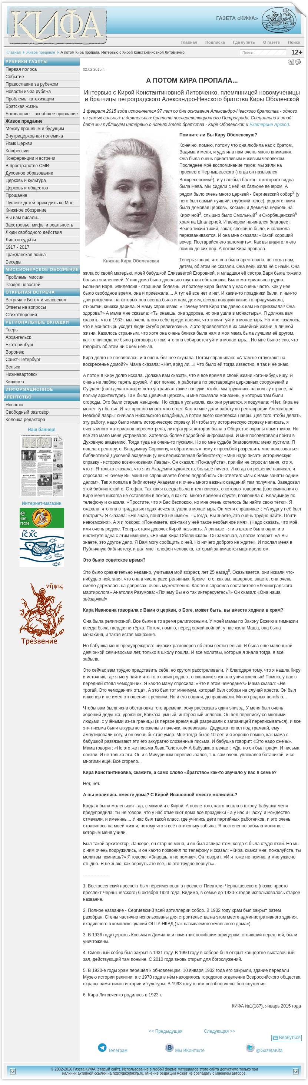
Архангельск (18, 337)
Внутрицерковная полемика (34, 136)
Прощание (16, 195)
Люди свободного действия (34, 232)
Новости (14, 404)
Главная (189, 42)
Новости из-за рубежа (28, 91)
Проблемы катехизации (30, 99)
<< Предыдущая (165, 1031)
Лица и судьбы (21, 239)
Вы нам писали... (23, 217)
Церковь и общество (27, 188)
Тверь (12, 330)
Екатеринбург (20, 344)
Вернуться (290, 1037)
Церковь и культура (26, 180)
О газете (271, 42)
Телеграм (117, 1050)
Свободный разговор (27, 412)
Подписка (215, 42)
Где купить (244, 42)
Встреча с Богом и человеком (36, 299)
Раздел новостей (23, 284)
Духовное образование (29, 173)
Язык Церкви (19, 143)
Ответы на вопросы (26, 307)
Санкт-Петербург (23, 359)
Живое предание (40, 52)
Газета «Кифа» (237, 18)
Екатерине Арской (269, 124)
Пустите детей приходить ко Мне (39, 202)
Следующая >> (219, 1031)
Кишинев (15, 381)
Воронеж (15, 352)
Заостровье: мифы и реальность (39, 225)
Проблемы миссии (25, 277)
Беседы (13, 262)
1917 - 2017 (17, 247)
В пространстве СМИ (27, 165)
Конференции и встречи (30, 158)
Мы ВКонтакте (190, 1050)
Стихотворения (21, 314)
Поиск (294, 42)
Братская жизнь (22, 106)
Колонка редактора (25, 419)
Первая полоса (21, 69)
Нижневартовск (21, 374)
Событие (15, 76)
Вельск (13, 367)
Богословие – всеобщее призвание (42, 113)
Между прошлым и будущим (35, 128)
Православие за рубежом (32, 84)
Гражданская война (26, 254)
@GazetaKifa (269, 1050)
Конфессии (17, 150)
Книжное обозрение (26, 210)
